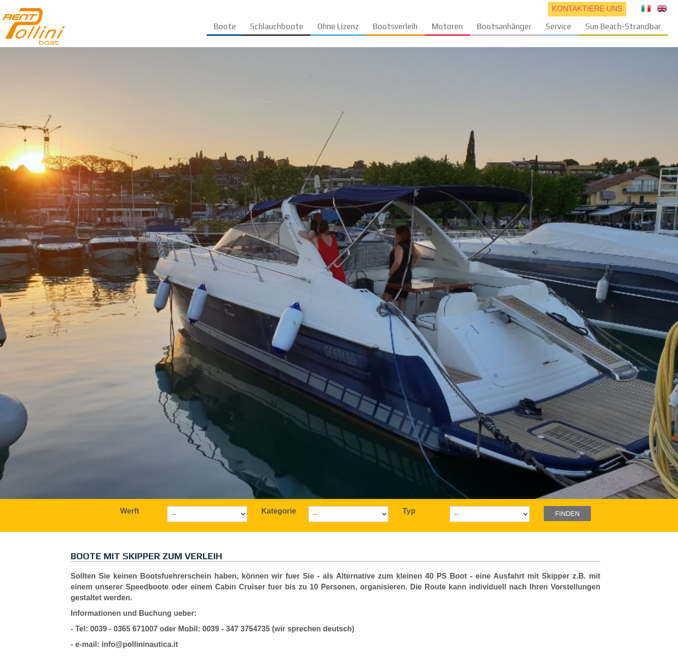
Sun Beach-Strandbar (623, 26)
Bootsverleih (395, 26)
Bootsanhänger (504, 26)
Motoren (447, 26)
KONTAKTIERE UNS (587, 9)
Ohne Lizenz (338, 26)
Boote (225, 26)
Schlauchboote (276, 26)
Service (558, 26)
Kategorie (278, 511)
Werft (129, 511)
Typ (409, 511)
